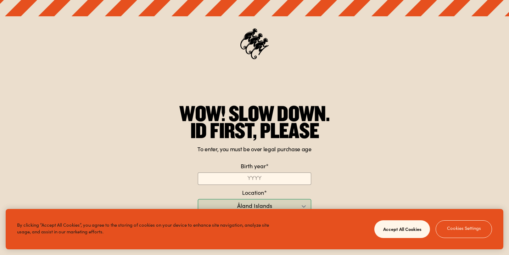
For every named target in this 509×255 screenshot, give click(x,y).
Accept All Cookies (402, 229)
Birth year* (255, 167)
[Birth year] (254, 178)
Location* (254, 193)
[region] (254, 229)
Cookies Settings (464, 229)
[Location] (254, 206)
